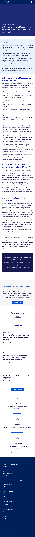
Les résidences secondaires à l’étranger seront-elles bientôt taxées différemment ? (15, 357)
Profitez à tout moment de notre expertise (16, 376)
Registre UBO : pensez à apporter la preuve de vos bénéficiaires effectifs (17, 337)
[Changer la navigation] (2, 2)
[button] (17, 302)
